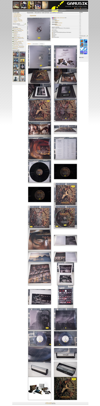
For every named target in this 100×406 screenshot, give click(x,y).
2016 (80, 23)
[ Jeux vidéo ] (38, 10)
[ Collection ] (63, 10)
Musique (18, 18)
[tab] (29, 44)
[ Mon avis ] (54, 10)
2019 (80, 19)
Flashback (15, 35)
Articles (81, 12)
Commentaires (84, 8)
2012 (80, 29)
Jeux (18, 17)
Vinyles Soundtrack (58, 22)
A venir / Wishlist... (17, 13)
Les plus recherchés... (18, 14)
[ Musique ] (46, 10)
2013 (80, 28)
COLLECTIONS (16, 12)
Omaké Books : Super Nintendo (19, 46)
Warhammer (16, 32)
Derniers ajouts (16, 50)
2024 (80, 15)
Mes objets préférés (17, 16)
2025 (80, 13)
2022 (80, 16)
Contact (50, 402)
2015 (80, 25)
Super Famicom (16, 44)
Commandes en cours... (18, 15)
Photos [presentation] (29, 43)
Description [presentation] (35, 43)
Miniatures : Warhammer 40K (18, 30)
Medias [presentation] (41, 43)
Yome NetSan (48, 403)
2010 (80, 32)
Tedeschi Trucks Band (17, 28)
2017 (80, 22)
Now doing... (15, 27)
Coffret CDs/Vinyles (60, 17)
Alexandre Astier (58, 25)
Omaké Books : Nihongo (18, 43)
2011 (80, 31)
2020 (80, 18)
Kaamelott (33, 15)
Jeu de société (16, 39)
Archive (47, 402)
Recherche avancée (21, 25)
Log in (54, 402)
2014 (80, 26)
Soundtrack (57, 20)
